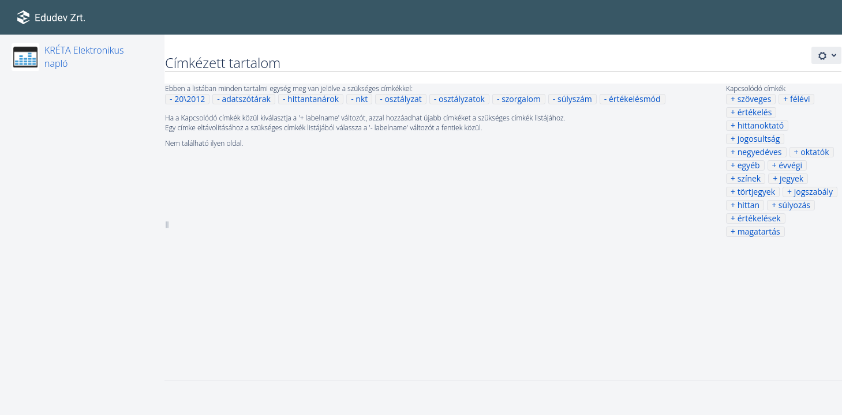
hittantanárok (313, 98)
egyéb (749, 165)
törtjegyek (756, 191)
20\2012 (189, 98)
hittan (748, 204)
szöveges (755, 98)
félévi (800, 98)
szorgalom (521, 98)
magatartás (759, 231)
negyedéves (760, 151)
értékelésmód (635, 98)
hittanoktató (761, 125)
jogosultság (759, 138)
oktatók (814, 151)
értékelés (755, 112)
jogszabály (813, 191)
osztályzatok (462, 98)
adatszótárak (246, 98)
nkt (361, 98)
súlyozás (794, 204)
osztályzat (402, 98)
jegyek (791, 178)
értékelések (759, 218)
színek (749, 178)
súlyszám (574, 98)
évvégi (790, 165)
